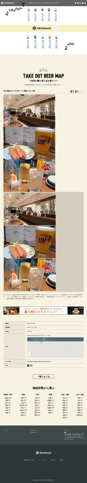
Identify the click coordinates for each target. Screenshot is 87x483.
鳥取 (64, 417)
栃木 (22, 407)
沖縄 (78, 405)
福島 (7, 412)
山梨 (22, 402)
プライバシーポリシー (42, 460)
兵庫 (49, 402)
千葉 (22, 398)
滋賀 (49, 412)
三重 (49, 398)
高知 (64, 415)
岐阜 (36, 400)
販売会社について (35, 432)
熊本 (78, 407)
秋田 (7, 407)
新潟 (36, 405)
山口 (64, 398)
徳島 (64, 407)
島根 (64, 402)
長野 (36, 412)
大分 (78, 400)
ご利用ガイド (53, 460)
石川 (36, 407)
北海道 (6, 398)
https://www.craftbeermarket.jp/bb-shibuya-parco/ (39, 361)
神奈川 (22, 410)
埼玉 (22, 400)
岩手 (6, 402)
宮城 (6, 405)
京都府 (49, 400)
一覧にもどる (43, 376)
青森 (7, 400)
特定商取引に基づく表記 (29, 460)
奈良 (49, 410)
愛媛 (64, 410)
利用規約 (61, 460)
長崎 (78, 412)
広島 (63, 405)
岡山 (64, 400)
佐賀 (78, 398)
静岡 (36, 415)
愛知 (36, 402)
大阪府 (49, 407)
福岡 (78, 410)
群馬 (22, 412)
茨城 (22, 415)
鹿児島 (79, 415)
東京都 (22, 405)
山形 (7, 410)
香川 (64, 412)
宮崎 (78, 402)
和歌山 (50, 405)
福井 (36, 410)
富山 (36, 398)
